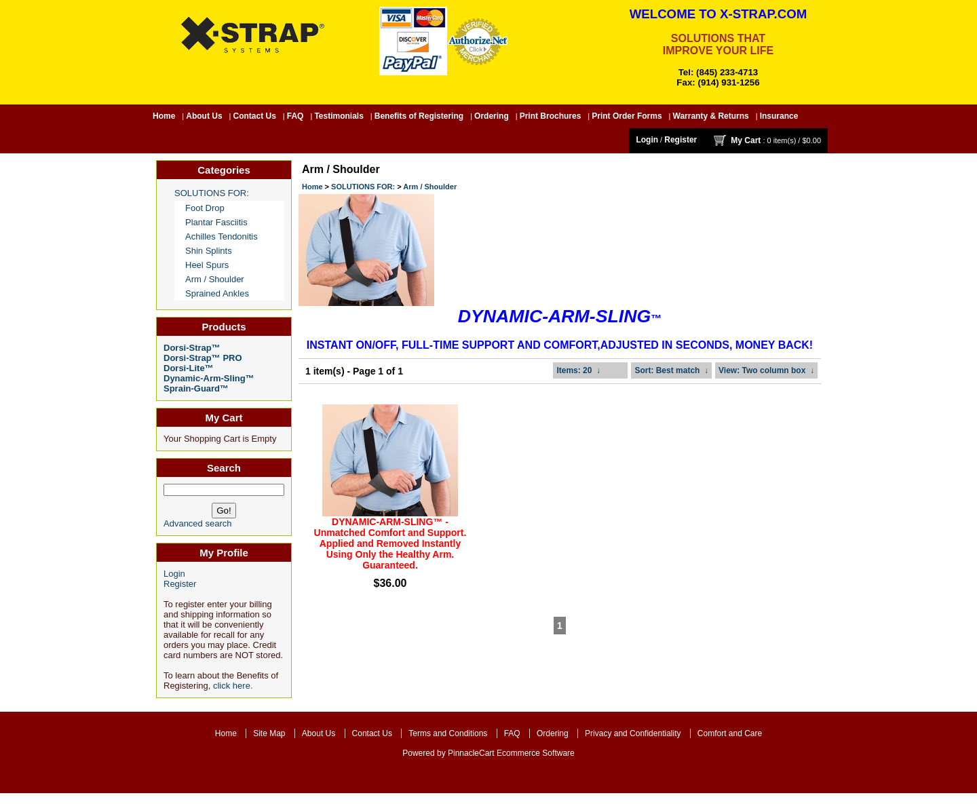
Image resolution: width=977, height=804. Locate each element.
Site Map (269, 733)
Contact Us (254, 116)
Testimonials (338, 116)
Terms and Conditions (447, 733)
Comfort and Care (729, 733)
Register (680, 140)
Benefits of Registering (419, 116)
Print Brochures (550, 116)
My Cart (746, 140)
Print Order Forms (627, 116)
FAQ (295, 116)
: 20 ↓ (578, 370)
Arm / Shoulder (430, 187)
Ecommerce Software (536, 753)
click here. (233, 686)
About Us (204, 116)
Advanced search (197, 523)
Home (164, 116)
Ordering (491, 116)
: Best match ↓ (671, 370)
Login (647, 140)
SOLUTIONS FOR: (363, 187)
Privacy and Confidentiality (633, 733)
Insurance (779, 116)
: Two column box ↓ (766, 370)
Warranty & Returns (711, 116)
